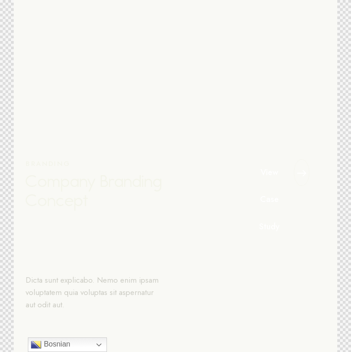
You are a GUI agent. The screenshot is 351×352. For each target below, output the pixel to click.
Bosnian (50, 344)
